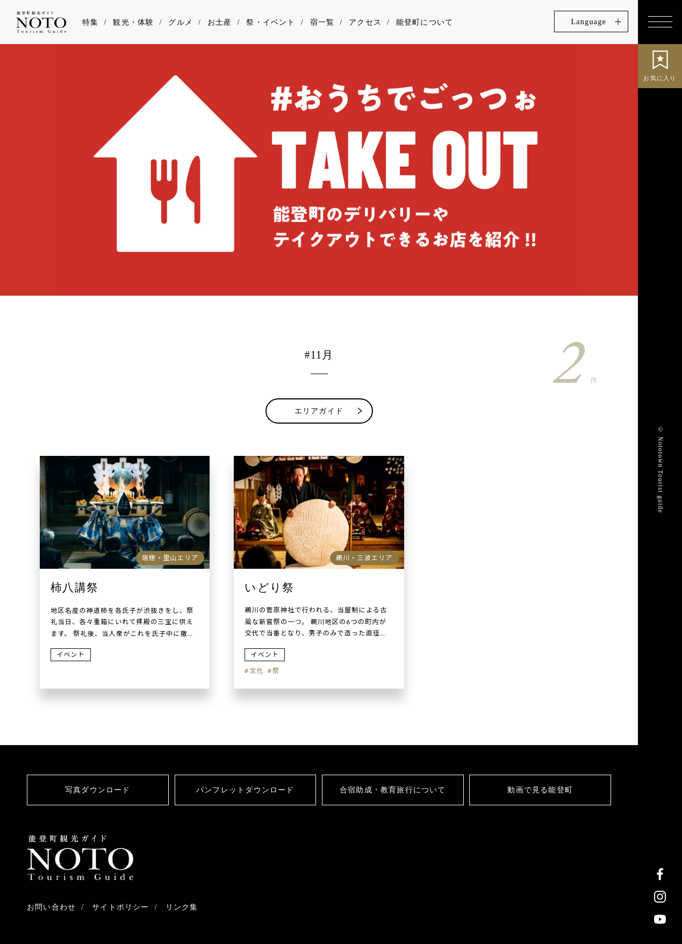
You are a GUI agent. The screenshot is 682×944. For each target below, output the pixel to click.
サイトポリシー (120, 907)
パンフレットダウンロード (245, 789)
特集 (90, 22)
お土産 (219, 22)
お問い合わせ (51, 907)
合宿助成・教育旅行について (393, 789)
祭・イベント (270, 22)
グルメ (180, 22)
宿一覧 (322, 22)
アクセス (365, 22)
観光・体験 (133, 22)
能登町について (424, 22)
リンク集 (182, 907)
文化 (256, 671)
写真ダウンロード (98, 789)
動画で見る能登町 (540, 789)
